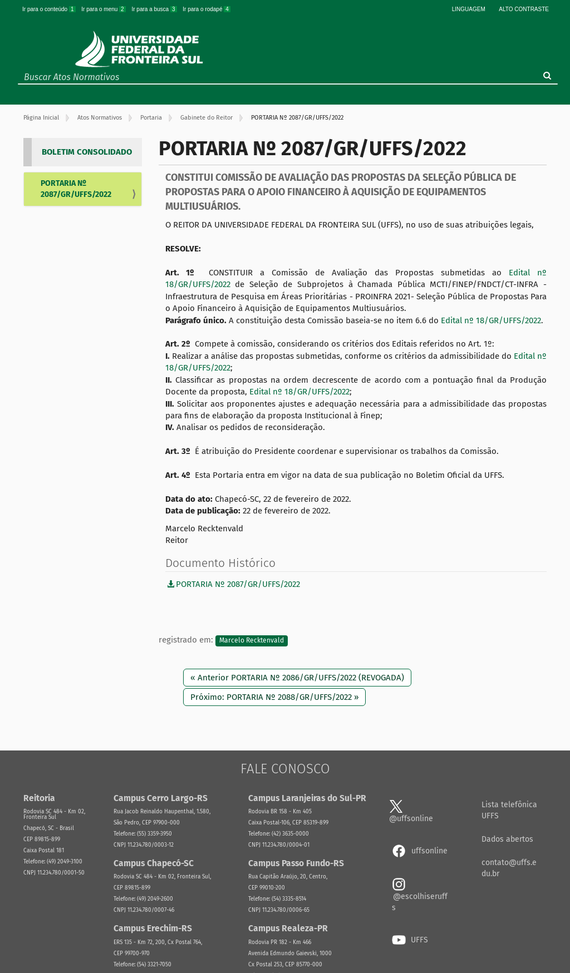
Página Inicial (41, 117)
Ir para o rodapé (206, 9)
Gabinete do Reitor (206, 117)
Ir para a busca (154, 9)
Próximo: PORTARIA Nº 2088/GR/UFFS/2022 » (274, 697)
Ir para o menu (104, 9)
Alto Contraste (524, 9)
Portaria (151, 117)
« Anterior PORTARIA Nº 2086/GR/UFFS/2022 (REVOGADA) (297, 678)
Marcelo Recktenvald (251, 640)
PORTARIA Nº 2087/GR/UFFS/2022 (76, 189)
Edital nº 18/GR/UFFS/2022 (491, 320)
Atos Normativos (99, 117)
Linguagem (468, 9)
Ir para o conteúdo (49, 9)
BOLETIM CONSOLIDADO (87, 152)
